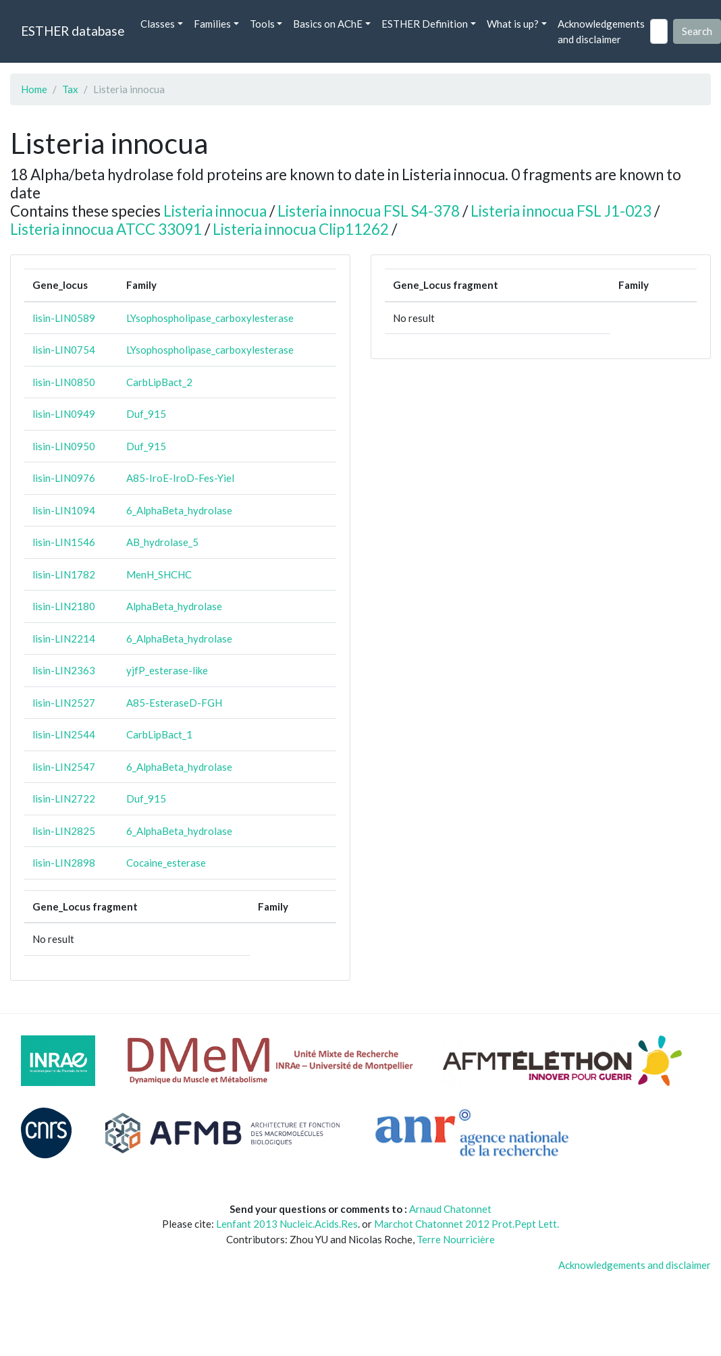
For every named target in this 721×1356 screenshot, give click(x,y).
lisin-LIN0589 (63, 318)
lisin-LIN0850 (63, 382)
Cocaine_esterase (166, 863)
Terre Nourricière (456, 1239)
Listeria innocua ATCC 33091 (106, 229)
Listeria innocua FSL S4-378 (368, 211)
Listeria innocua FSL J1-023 (561, 211)
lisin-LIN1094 (63, 510)
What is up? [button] (513, 24)
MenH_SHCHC (159, 574)
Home (34, 89)
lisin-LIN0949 (63, 414)
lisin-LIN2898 (63, 863)
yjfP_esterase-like (167, 670)
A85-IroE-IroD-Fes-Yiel (180, 478)
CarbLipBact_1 (159, 734)
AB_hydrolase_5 (162, 542)
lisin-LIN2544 (63, 734)
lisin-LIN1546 (63, 542)
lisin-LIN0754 (63, 350)
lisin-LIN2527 (63, 703)
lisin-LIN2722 (63, 798)
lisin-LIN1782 (63, 574)
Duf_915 (146, 414)
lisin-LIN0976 (63, 478)
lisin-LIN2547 (63, 767)
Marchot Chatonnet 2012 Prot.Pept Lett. (466, 1224)
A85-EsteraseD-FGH (174, 703)
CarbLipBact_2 (159, 382)
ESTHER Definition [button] (424, 24)
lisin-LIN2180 (63, 606)
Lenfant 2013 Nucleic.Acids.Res (287, 1224)
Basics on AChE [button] (328, 24)
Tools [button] (262, 24)
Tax (70, 89)
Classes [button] (157, 24)
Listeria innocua (215, 211)
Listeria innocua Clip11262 (301, 229)
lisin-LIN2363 (63, 670)
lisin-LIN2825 (63, 831)
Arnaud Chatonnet (450, 1209)
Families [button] (212, 24)
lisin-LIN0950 (63, 446)
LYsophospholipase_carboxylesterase (210, 318)
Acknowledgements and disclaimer (601, 31)
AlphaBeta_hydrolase (174, 606)
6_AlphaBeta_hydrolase (179, 510)
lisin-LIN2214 (63, 638)
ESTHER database (72, 30)
